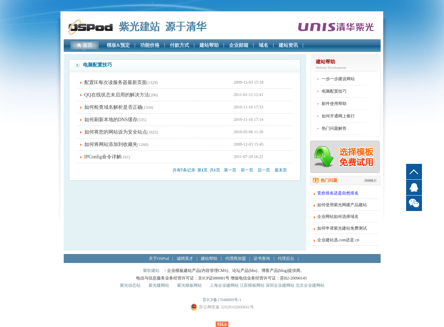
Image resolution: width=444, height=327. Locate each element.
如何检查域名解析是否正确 (113, 107)
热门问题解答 (334, 128)
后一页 (264, 170)
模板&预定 (118, 45)
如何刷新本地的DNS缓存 (110, 119)
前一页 (247, 170)
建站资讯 (288, 45)
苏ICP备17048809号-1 (222, 299)
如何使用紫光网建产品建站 (342, 204)
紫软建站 (151, 270)
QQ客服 (414, 187)
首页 (87, 45)
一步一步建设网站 (338, 78)
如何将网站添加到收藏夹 (110, 144)
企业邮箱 (238, 45)
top (414, 171)
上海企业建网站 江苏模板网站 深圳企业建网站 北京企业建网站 (267, 285)
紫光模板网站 (189, 285)
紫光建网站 (158, 285)
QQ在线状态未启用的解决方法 (116, 94)
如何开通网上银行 (338, 116)
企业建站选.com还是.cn (338, 240)
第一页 (230, 170)
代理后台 (286, 258)
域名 (263, 45)
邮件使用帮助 (334, 103)
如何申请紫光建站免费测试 (342, 228)
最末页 (281, 170)
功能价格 (149, 45)
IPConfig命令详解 (102, 156)
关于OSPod (159, 258)
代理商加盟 (235, 258)
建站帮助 (209, 45)
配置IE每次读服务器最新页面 (115, 82)
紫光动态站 (130, 285)
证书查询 (262, 258)
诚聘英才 (185, 258)
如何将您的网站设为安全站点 (115, 132)
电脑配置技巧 (334, 91)
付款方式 (179, 45)
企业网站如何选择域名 (338, 216)
